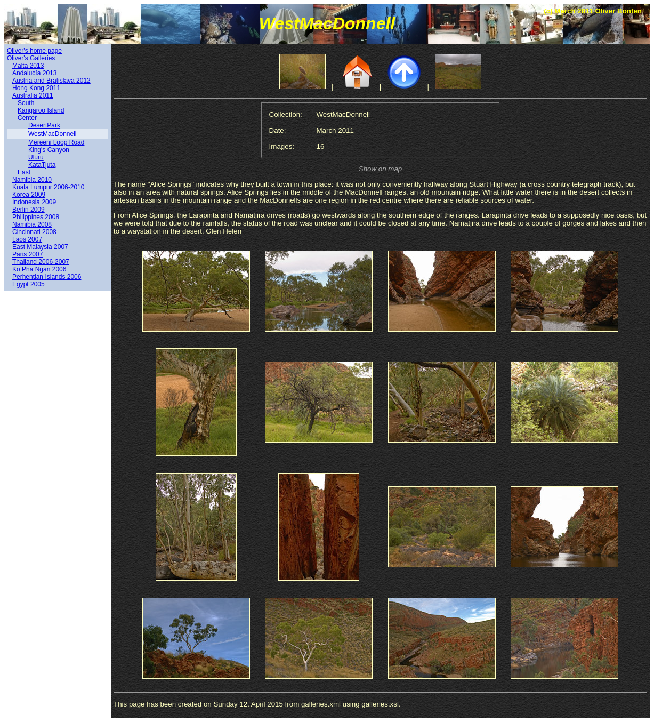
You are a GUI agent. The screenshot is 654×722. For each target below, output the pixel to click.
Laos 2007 (27, 239)
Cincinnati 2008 (34, 232)
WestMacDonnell (52, 134)
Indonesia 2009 (34, 202)
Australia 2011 (32, 95)
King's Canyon (48, 150)
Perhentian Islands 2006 (46, 276)
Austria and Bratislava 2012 (51, 80)
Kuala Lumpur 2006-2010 (48, 187)
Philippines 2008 (35, 217)
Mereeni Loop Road (56, 142)
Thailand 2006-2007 (40, 262)
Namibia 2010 (32, 179)
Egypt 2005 (28, 284)
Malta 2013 (28, 65)
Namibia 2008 (32, 224)
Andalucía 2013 (34, 73)
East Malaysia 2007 (40, 247)
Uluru (36, 157)
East (24, 172)
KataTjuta (41, 165)
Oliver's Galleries (31, 58)
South (26, 103)
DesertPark (44, 125)
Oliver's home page (34, 50)
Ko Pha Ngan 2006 (39, 269)
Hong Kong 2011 (36, 88)
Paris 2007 (27, 254)
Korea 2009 (28, 194)
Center (27, 118)
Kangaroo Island (41, 110)
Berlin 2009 (28, 209)
